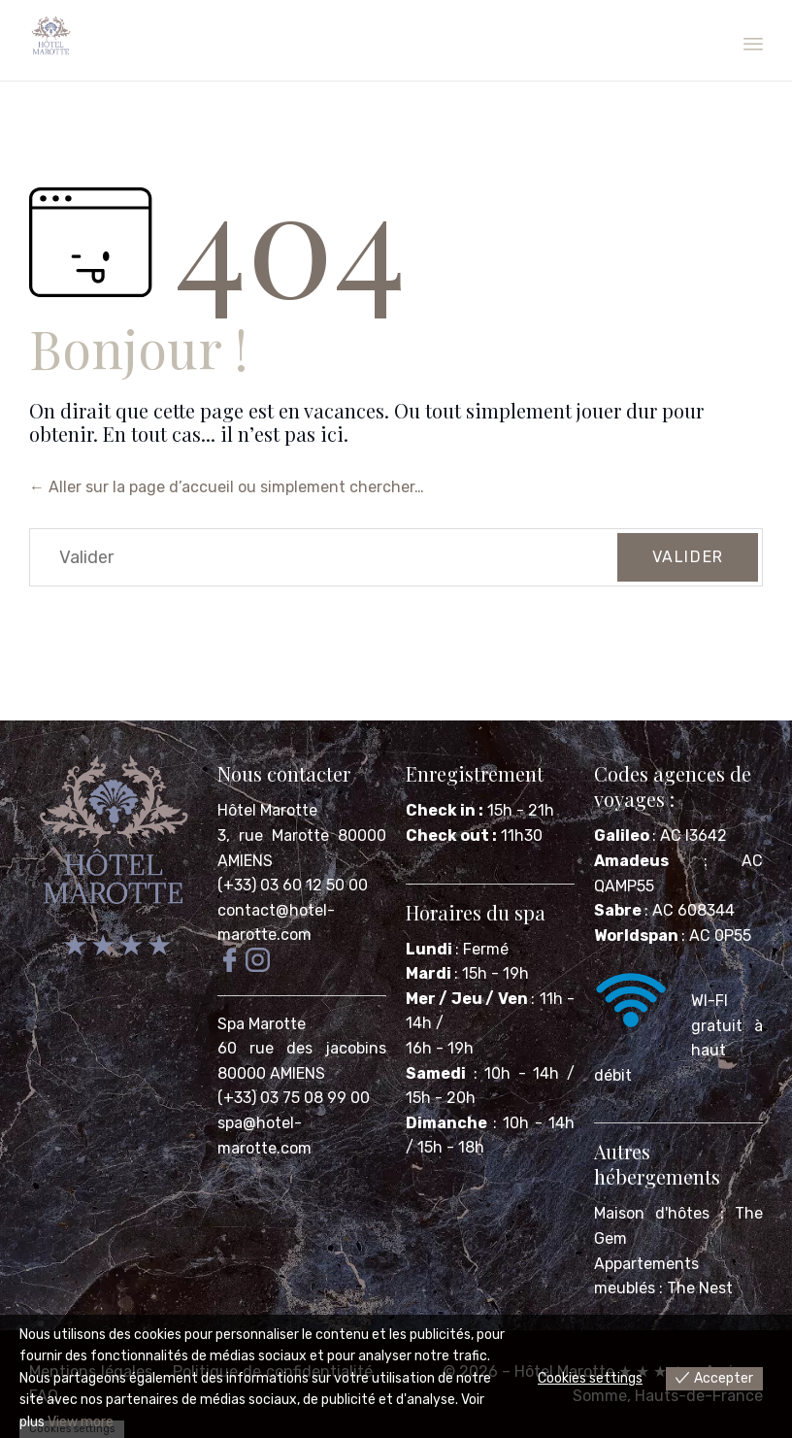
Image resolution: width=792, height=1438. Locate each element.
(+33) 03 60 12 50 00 (292, 885)
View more (81, 1422)
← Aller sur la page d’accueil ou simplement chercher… (226, 487)
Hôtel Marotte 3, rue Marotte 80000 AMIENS (301, 835)
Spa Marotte (263, 1024)
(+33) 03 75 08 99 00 (295, 1097)
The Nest (700, 1288)
